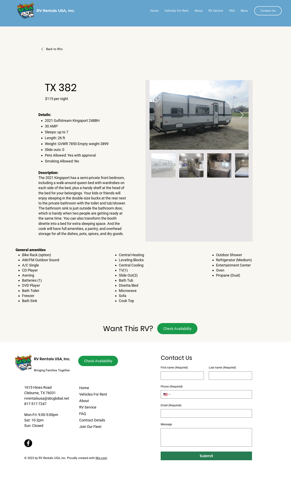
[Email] (205, 413)
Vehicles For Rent (93, 394)
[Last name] (229, 376)
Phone (172, 387)
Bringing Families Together (52, 370)
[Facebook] (28, 443)
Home (84, 388)
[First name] (181, 376)
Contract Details (92, 420)
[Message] (206, 437)
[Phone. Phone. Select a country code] (167, 394)
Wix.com (101, 458)
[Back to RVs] (60, 49)
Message (166, 424)
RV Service (87, 407)
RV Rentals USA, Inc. (52, 358)
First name (174, 368)
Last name (222, 368)
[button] (268, 10)
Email (171, 405)
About (84, 401)
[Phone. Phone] (210, 394)
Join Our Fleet (90, 426)
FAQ (82, 414)
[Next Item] (241, 115)
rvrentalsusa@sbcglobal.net (46, 398)
